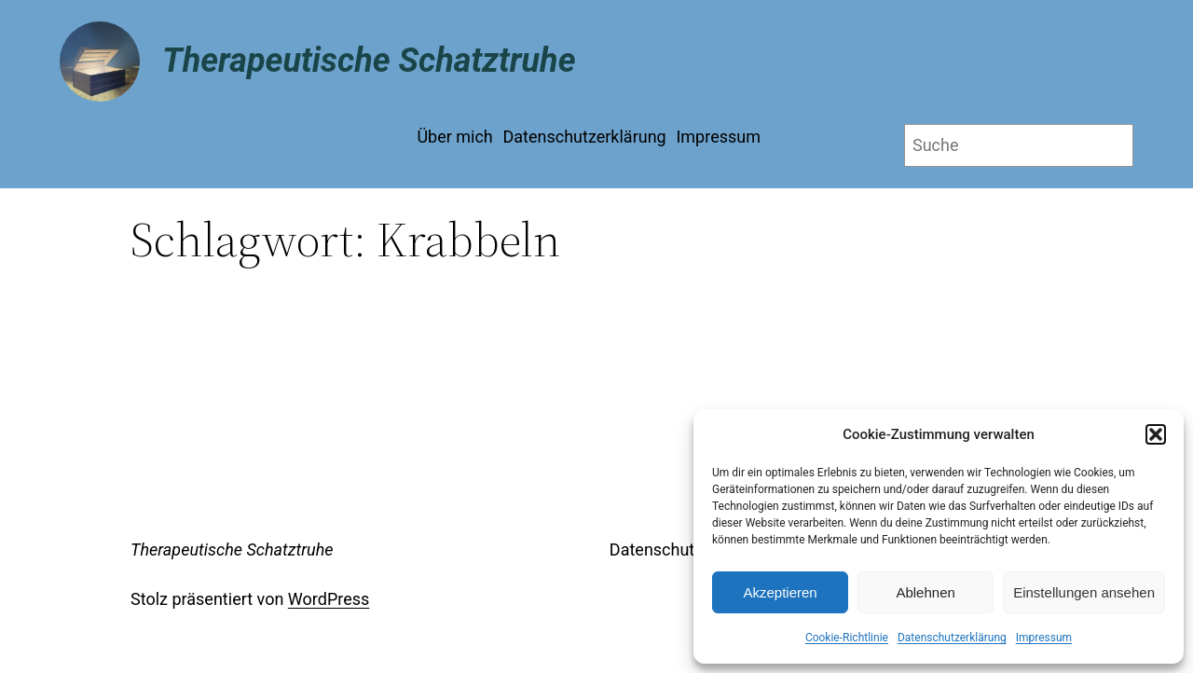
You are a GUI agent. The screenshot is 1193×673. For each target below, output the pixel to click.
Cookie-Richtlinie (846, 637)
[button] (1155, 434)
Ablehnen (925, 592)
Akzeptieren (779, 592)
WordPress (328, 599)
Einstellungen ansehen (1084, 592)
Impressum (1044, 637)
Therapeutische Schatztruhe (369, 60)
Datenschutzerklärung (952, 637)
